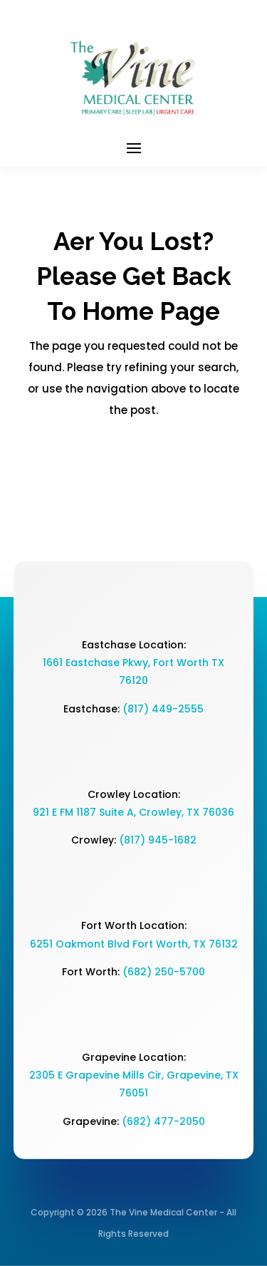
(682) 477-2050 (163, 1121)
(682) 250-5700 (163, 972)
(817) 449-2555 (163, 709)
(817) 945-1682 (158, 840)
